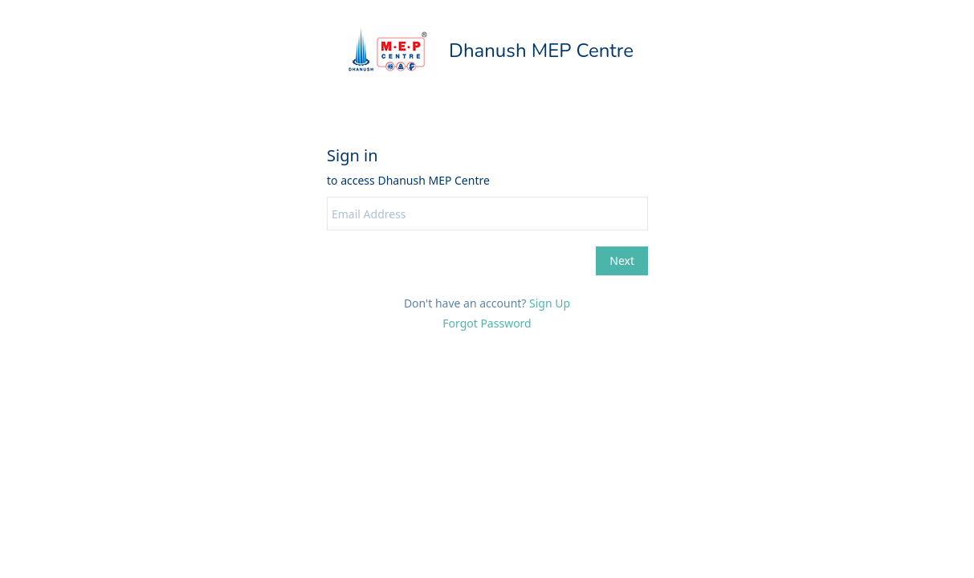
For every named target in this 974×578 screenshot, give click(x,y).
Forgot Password (486, 323)
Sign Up (549, 303)
